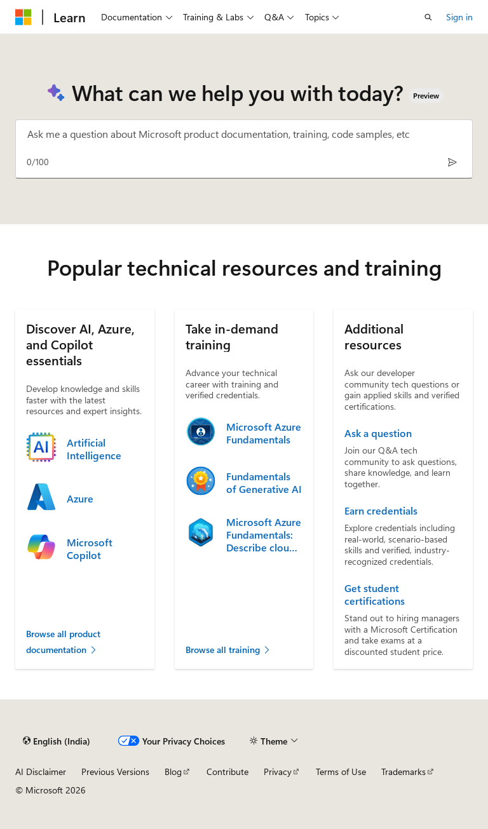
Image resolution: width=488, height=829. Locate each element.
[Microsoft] (23, 17)
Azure (80, 498)
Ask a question (378, 433)
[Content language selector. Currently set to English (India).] (56, 741)
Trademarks (403, 771)
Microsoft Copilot (89, 549)
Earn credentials (380, 510)
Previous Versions (115, 771)
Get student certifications (374, 594)
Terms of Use (341, 771)
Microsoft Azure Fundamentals (263, 433)
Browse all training (228, 650)
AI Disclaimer (40, 771)
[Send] (452, 162)
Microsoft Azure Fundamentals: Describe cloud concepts (263, 535)
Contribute (227, 771)
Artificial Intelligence (94, 449)
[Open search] (428, 17)
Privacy (278, 771)
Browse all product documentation (63, 642)
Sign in (459, 17)
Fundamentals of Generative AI (264, 482)
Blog (173, 771)
